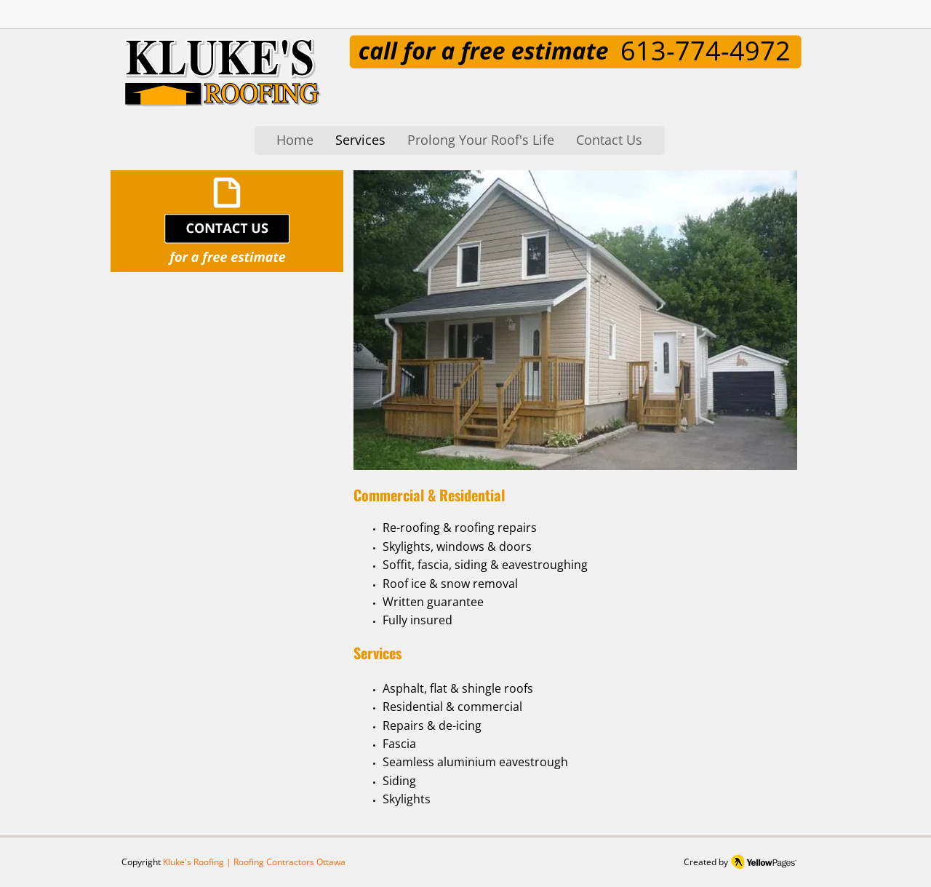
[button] (575, 320)
